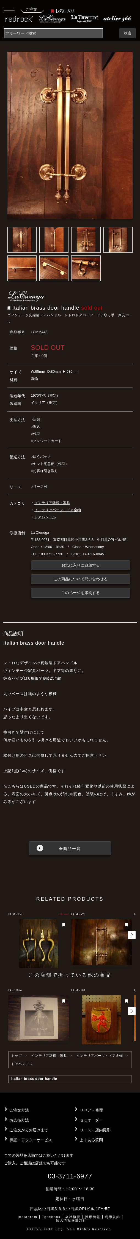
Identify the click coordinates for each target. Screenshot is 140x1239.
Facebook (51, 1217)
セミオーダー (91, 1120)
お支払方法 (19, 1120)
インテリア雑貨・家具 (52, 503)
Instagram (27, 1217)
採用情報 (92, 1217)
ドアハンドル (45, 517)
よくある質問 (91, 1140)
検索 (127, 33)
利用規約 (112, 1217)
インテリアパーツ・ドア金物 (57, 510)
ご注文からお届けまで (29, 1130)
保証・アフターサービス (31, 1140)
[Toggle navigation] (9, 10)
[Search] (53, 33)
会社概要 (73, 1217)
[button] (132, 935)
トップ (16, 1056)
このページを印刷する (80, 592)
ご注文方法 (19, 1110)
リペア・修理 (91, 1110)
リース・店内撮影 (95, 1130)
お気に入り (63, 11)
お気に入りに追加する (80, 565)
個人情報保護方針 (71, 1220)
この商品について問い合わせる (81, 579)
